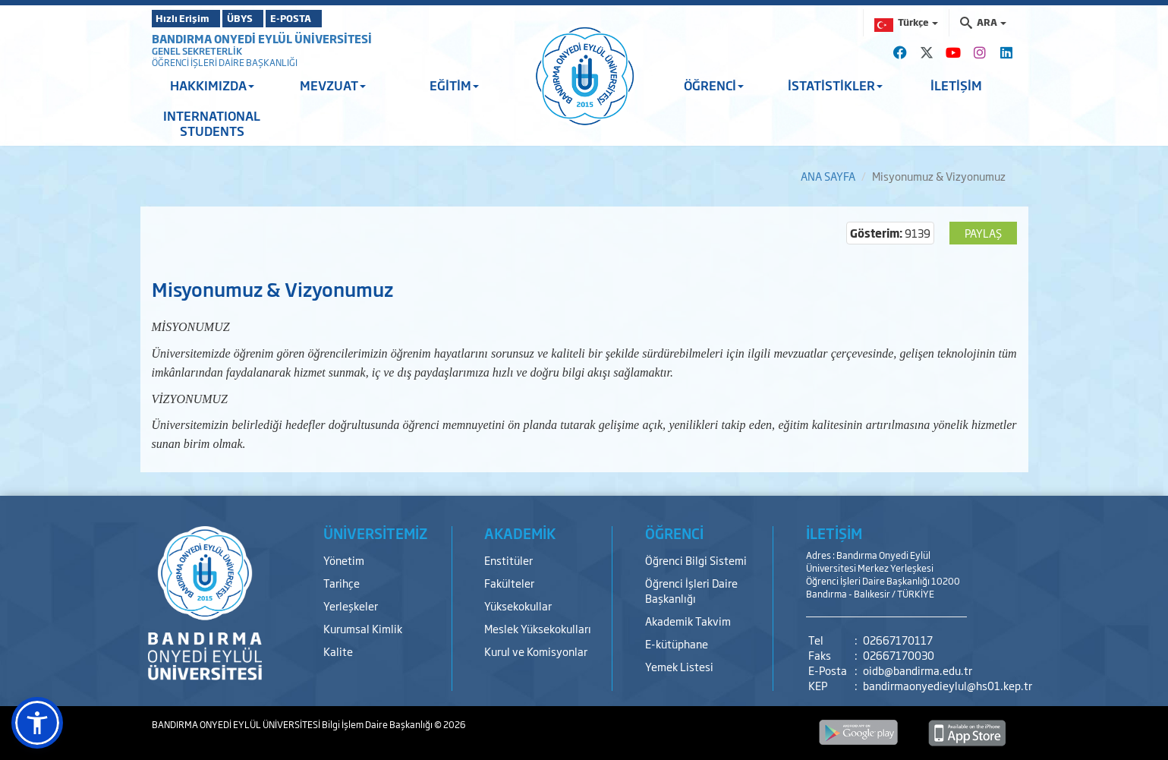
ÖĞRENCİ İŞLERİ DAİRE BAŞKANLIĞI (225, 62)
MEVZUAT (333, 85)
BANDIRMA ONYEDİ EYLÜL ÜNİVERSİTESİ (262, 38)
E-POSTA (333, 18)
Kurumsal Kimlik (362, 628)
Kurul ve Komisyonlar (535, 651)
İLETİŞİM (956, 85)
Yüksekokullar (518, 605)
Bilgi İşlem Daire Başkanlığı (378, 724)
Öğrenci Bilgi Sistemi (696, 560)
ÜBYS (263, 18)
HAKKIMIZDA (212, 85)
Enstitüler (508, 560)
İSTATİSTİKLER (835, 85)
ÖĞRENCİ (714, 85)
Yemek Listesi (679, 666)
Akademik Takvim (688, 621)
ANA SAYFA (828, 176)
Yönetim (343, 560)
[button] (37, 723)
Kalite (338, 651)
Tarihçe (341, 583)
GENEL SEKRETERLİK (197, 51)
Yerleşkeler (350, 605)
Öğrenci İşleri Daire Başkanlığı (691, 590)
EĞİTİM (454, 85)
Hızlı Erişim (189, 18)
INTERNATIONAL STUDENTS (211, 123)
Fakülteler (509, 583)
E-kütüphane (676, 643)
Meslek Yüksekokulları (537, 628)
